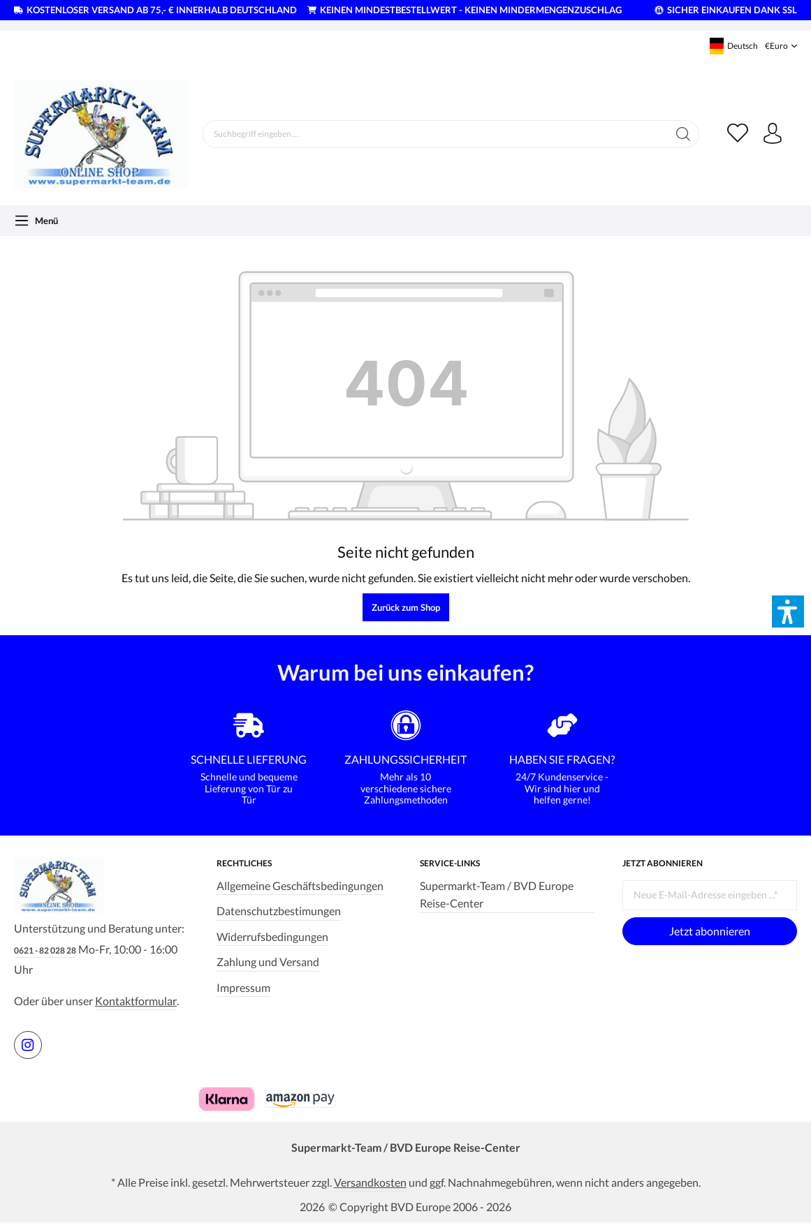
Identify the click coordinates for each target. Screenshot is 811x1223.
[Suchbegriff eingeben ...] (435, 134)
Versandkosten (370, 1182)
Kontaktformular (136, 1000)
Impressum (243, 987)
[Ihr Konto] (772, 134)
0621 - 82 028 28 (45, 950)
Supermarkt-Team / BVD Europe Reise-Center (496, 894)
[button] (788, 611)
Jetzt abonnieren (709, 930)
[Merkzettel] (737, 134)
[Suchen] (683, 134)
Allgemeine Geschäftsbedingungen (300, 885)
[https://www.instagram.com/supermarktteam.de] (28, 1045)
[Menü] (36, 220)
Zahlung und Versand (268, 961)
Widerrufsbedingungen (272, 936)
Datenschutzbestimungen (279, 910)
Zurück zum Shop (406, 607)
